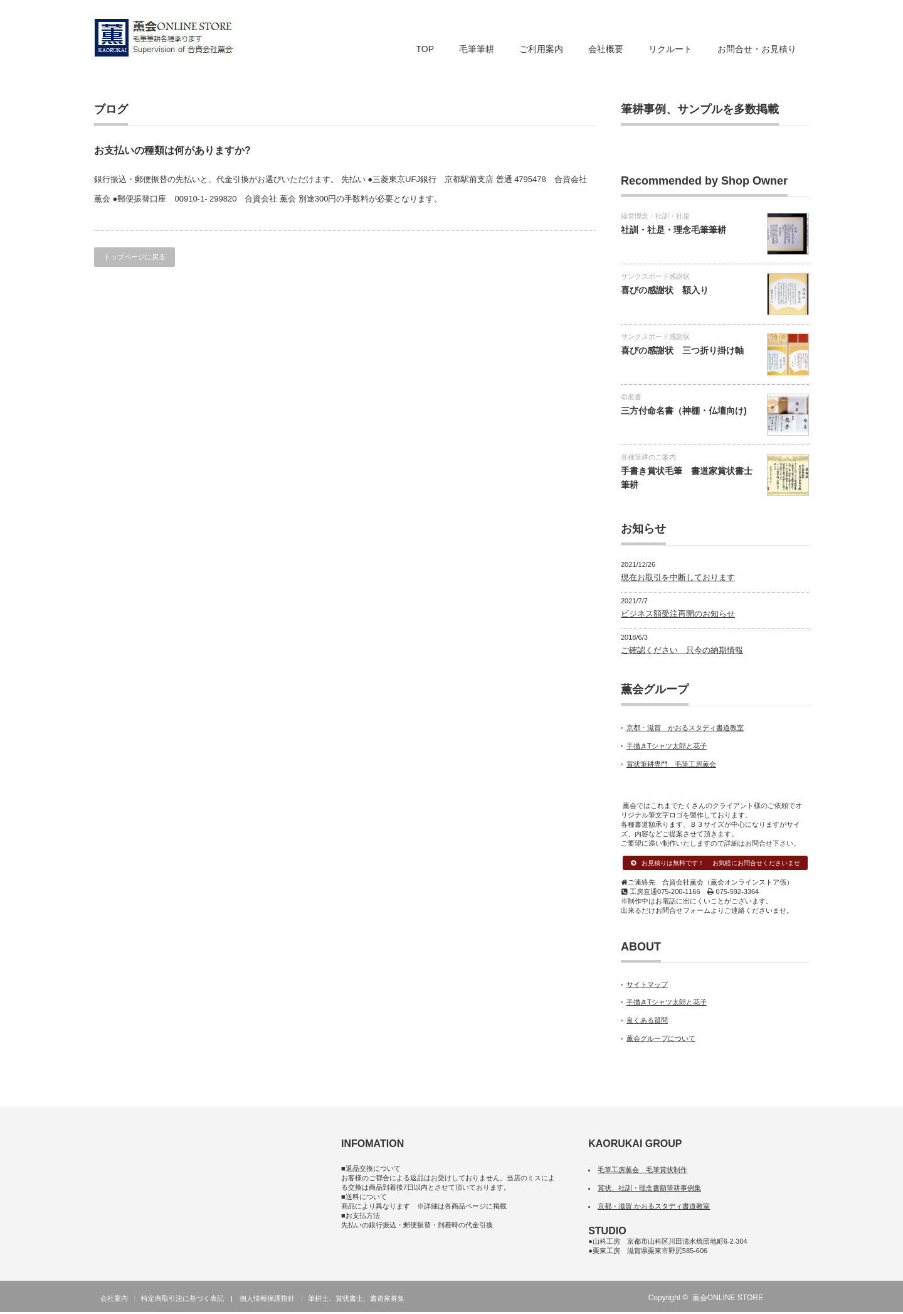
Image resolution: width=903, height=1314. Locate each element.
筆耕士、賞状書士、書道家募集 (356, 1300)
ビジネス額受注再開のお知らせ (678, 613)
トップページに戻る (134, 257)
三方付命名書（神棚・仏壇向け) (684, 411)
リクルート (670, 49)
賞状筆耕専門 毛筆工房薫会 (671, 764)
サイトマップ (647, 985)
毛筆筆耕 (476, 49)
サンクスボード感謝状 (655, 276)
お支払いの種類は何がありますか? (172, 150)
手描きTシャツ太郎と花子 (666, 746)
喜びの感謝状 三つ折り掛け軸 (682, 350)
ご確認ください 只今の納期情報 (682, 650)
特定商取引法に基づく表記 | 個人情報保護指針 (218, 1300)
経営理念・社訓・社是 (655, 216)
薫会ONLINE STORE (727, 1299)
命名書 (631, 397)
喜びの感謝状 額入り (665, 290)
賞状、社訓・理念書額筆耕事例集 (649, 1189)
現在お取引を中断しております (678, 577)
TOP (425, 49)
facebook (801, 1299)
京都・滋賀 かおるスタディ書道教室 (685, 727)
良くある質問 (647, 1022)
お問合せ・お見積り (756, 49)
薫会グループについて (660, 1040)
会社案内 (114, 1300)
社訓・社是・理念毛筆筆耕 (673, 230)
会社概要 (605, 49)
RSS (783, 1299)
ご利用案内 (541, 49)
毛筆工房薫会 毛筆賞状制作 (642, 1171)
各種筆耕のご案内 (648, 457)
